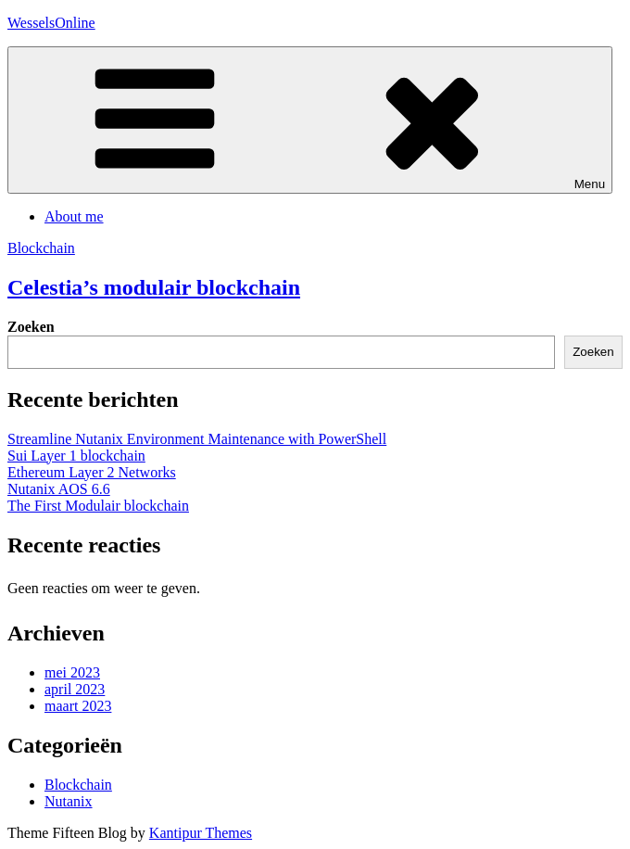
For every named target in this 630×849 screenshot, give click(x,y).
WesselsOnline (51, 23)
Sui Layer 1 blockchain (76, 455)
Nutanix (68, 801)
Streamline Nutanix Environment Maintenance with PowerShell (196, 439)
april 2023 (74, 689)
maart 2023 (77, 706)
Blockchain (41, 248)
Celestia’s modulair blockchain (153, 287)
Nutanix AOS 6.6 (58, 489)
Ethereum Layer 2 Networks (91, 472)
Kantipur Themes (200, 833)
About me (74, 216)
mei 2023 (72, 672)
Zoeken (31, 327)
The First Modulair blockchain (98, 505)
